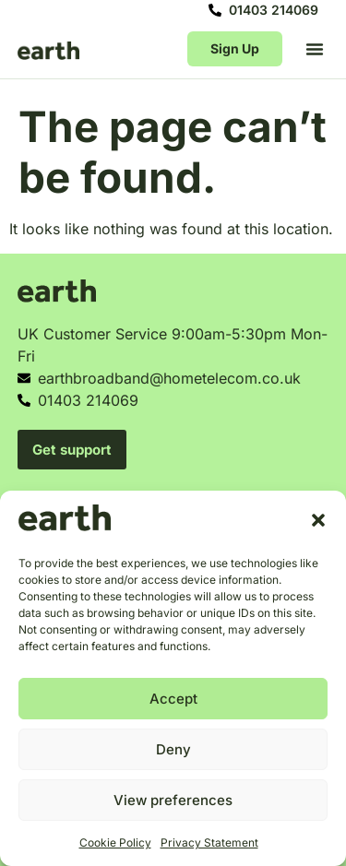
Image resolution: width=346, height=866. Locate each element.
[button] (318, 520)
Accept (173, 698)
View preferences (173, 800)
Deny (173, 749)
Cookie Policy (115, 842)
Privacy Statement (209, 842)
